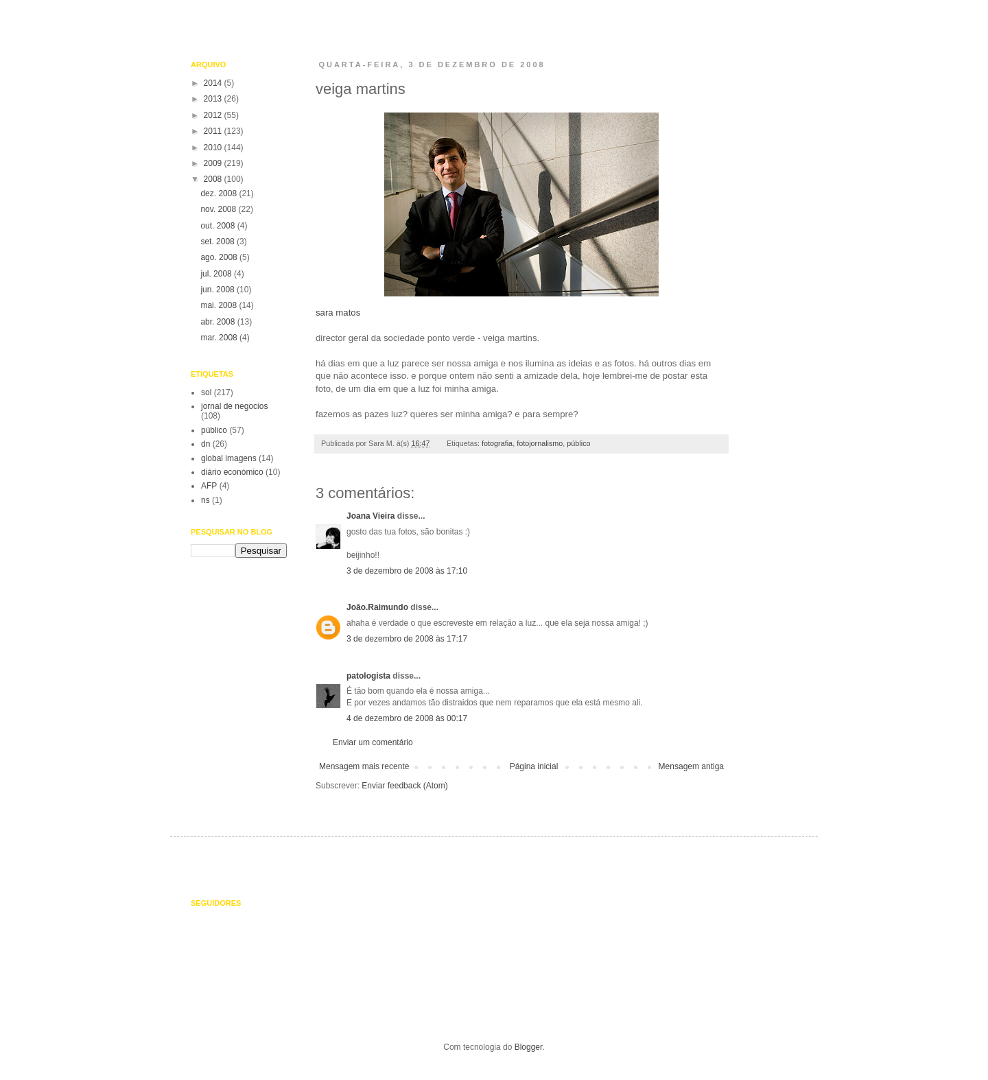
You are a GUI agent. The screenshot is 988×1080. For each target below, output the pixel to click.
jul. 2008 (217, 274)
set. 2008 (218, 241)
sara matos (489, 213)
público (578, 443)
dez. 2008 (219, 193)
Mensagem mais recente (364, 766)
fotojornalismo (540, 443)
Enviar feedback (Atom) (404, 785)
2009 (214, 163)
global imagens (229, 458)
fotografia (497, 443)
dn (205, 444)
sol (206, 392)
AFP (209, 486)
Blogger (529, 1047)
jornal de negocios (234, 406)
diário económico (232, 472)
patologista (368, 676)
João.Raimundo (377, 607)
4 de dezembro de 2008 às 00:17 (406, 718)
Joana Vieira (370, 516)
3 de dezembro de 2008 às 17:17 (406, 639)
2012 (214, 115)
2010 (214, 147)
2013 (214, 99)
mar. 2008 (219, 337)
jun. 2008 (218, 289)
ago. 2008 (219, 257)
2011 (214, 131)
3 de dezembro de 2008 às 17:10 (406, 571)
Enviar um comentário (373, 742)
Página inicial (534, 766)
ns (205, 500)
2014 (214, 83)
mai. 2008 (219, 305)
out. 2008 (218, 226)
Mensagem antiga (691, 766)
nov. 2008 (219, 209)
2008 (214, 179)
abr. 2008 (218, 322)
